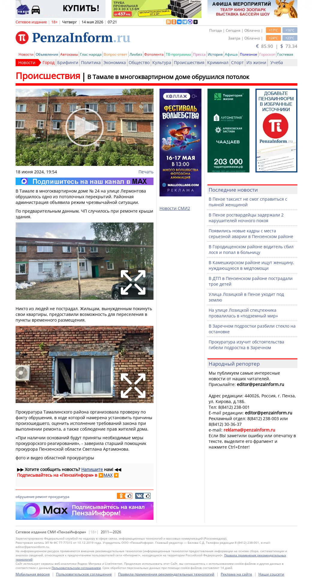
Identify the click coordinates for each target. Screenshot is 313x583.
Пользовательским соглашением (76, 568)
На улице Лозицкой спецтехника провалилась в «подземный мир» (243, 313)
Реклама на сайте (236, 574)
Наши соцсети (271, 574)
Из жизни (256, 62)
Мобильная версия (33, 574)
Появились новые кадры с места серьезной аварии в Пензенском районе (251, 233)
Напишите (92, 469)
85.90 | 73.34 (276, 46)
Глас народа (91, 54)
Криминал (217, 62)
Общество (139, 62)
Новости (26, 54)
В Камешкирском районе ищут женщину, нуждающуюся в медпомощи (251, 265)
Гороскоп (267, 54)
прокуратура (58, 496)
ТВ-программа (178, 54)
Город (49, 62)
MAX (107, 475)
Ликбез (136, 54)
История (215, 54)
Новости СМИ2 (174, 208)
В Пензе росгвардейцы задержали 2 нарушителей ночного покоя (246, 217)
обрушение (25, 496)
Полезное (248, 54)
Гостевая (285, 54)
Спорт (237, 62)
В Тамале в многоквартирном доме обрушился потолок (168, 77)
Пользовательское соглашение (84, 574)
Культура (161, 62)
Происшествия (189, 62)
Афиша (231, 54)
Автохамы (69, 54)
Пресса (199, 54)
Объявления (47, 54)
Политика (91, 62)
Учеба (276, 62)
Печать (146, 172)
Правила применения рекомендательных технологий (166, 574)
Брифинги (67, 62)
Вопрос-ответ (115, 54)
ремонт (41, 496)
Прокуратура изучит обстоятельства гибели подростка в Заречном (246, 344)
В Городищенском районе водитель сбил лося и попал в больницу (251, 249)
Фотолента (154, 54)
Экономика (114, 62)
